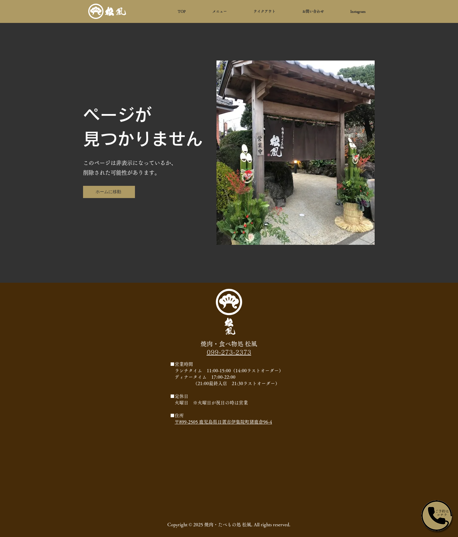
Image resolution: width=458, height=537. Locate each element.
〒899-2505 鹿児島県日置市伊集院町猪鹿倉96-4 (223, 422)
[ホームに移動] (109, 192)
